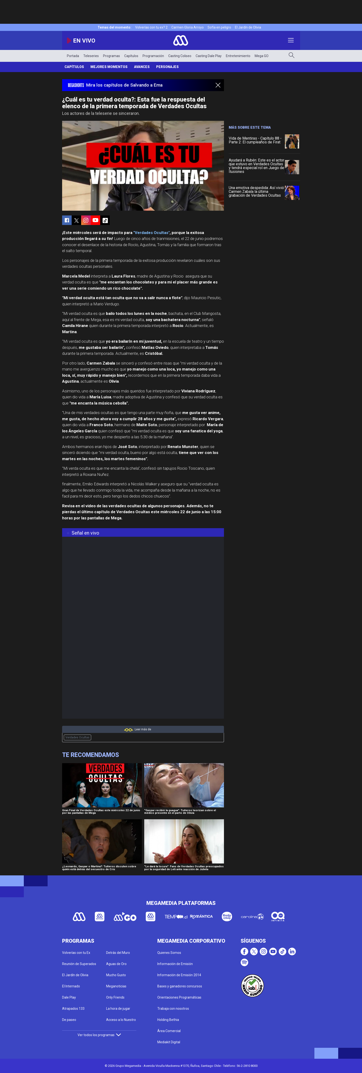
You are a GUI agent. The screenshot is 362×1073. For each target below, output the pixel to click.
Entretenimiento (238, 56)
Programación (153, 56)
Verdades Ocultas (77, 737)
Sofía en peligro (219, 27)
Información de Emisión (175, 964)
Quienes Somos (169, 953)
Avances (142, 67)
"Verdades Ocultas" (151, 232)
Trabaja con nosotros (173, 1008)
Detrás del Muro (118, 953)
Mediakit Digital (168, 1042)
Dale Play (69, 997)
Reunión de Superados (79, 964)
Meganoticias (116, 986)
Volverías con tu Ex (76, 953)
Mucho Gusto (116, 975)
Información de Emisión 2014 (179, 975)
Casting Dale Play (209, 56)
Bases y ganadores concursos (179, 986)
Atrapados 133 (73, 1008)
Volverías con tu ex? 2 (151, 27)
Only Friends (115, 997)
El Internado (71, 986)
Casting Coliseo (179, 56)
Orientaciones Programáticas (179, 997)
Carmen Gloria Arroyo (187, 27)
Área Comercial (169, 1031)
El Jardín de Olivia (248, 27)
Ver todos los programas (99, 1035)
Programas (111, 56)
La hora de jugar (118, 1008)
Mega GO (261, 56)
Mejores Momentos (109, 67)
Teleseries (91, 56)
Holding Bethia (168, 1020)
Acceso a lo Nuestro (121, 1020)
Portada (73, 56)
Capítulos (131, 56)
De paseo (69, 1020)
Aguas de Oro (116, 964)
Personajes (167, 67)
